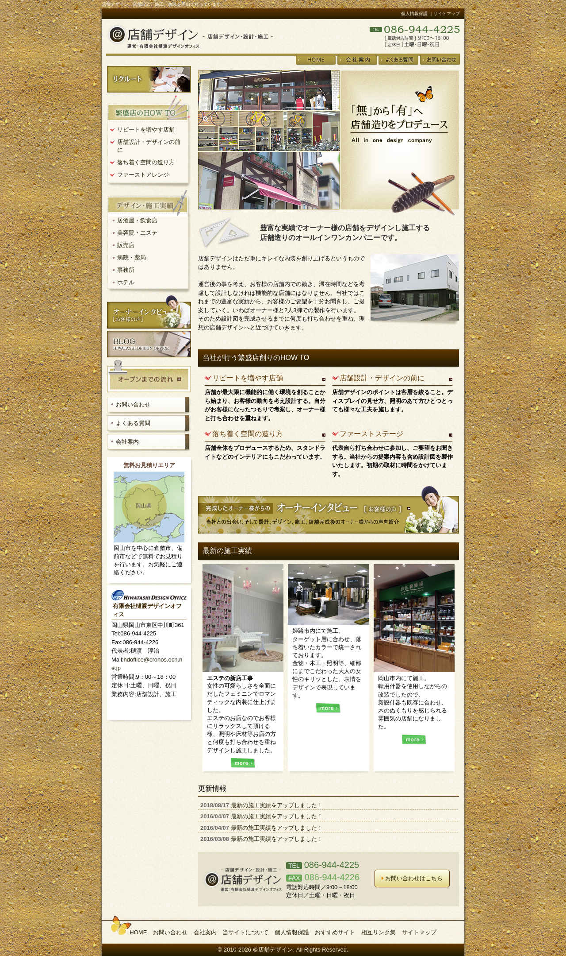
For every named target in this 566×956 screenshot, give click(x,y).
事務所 (125, 270)
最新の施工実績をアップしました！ (277, 805)
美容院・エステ (137, 232)
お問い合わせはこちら (412, 878)
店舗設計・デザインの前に (382, 378)
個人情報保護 (414, 13)
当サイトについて (245, 932)
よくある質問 (133, 423)
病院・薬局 (131, 257)
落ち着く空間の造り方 (247, 433)
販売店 (125, 245)
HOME (138, 932)
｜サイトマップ (444, 13)
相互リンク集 (378, 932)
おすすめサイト (335, 932)
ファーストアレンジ (143, 174)
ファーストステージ (371, 433)
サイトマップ (419, 932)
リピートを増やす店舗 (247, 378)
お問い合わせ (133, 404)
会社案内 (127, 441)
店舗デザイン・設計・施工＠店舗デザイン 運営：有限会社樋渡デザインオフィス (189, 36)
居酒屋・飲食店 (137, 220)
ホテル (125, 282)
